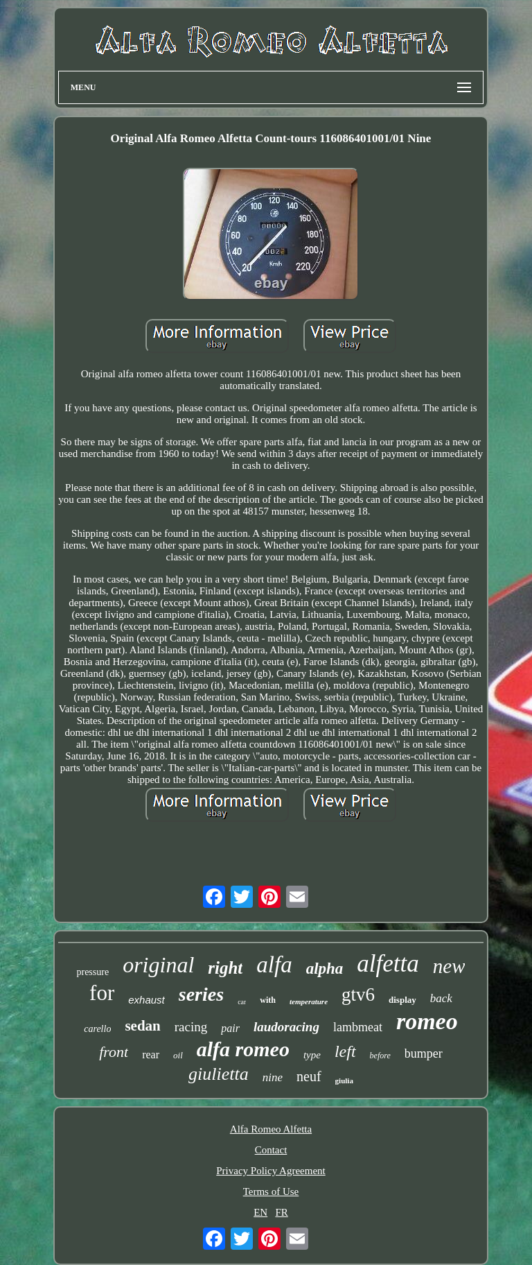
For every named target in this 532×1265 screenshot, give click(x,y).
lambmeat (357, 1027)
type (312, 1054)
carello (97, 1029)
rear (150, 1054)
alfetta (387, 963)
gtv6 (358, 994)
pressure (92, 972)
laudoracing (286, 1026)
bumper (424, 1053)
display (402, 1000)
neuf (308, 1076)
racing (191, 1026)
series (201, 994)
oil (178, 1055)
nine (273, 1077)
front (113, 1051)
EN (260, 1212)
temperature (309, 1001)
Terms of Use (271, 1191)
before (380, 1055)
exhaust (146, 1000)
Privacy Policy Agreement (270, 1170)
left (345, 1051)
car (242, 1002)
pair (230, 1028)
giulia (344, 1080)
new (449, 966)
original (158, 964)
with (268, 1000)
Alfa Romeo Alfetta (271, 1129)
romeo (427, 1021)
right (225, 967)
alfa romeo (243, 1049)
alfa (274, 964)
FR (281, 1212)
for (101, 993)
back (441, 998)
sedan (142, 1025)
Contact (271, 1149)
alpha (325, 968)
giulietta (218, 1074)
